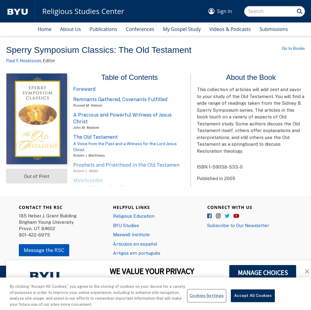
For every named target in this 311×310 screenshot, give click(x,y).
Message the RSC (44, 250)
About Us (70, 29)
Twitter (227, 216)
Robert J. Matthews (89, 155)
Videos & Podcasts (230, 29)
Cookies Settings (207, 299)
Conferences (140, 29)
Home (44, 29)
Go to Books (293, 48)
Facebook (210, 216)
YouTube (236, 216)
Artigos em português (136, 253)
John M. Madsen (86, 127)
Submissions (273, 29)
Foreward (84, 89)
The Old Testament (95, 137)
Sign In (224, 11)
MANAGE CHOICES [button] (263, 272)
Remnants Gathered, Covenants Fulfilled (120, 99)
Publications (103, 29)
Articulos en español (135, 244)
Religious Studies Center (83, 11)
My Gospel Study (182, 29)
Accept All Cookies (253, 299)
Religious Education (134, 216)
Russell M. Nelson (87, 105)
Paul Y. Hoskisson (23, 60)
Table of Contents (129, 77)
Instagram (218, 216)
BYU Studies (126, 225)
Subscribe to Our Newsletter (238, 225)
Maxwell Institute (131, 234)
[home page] (17, 11)
